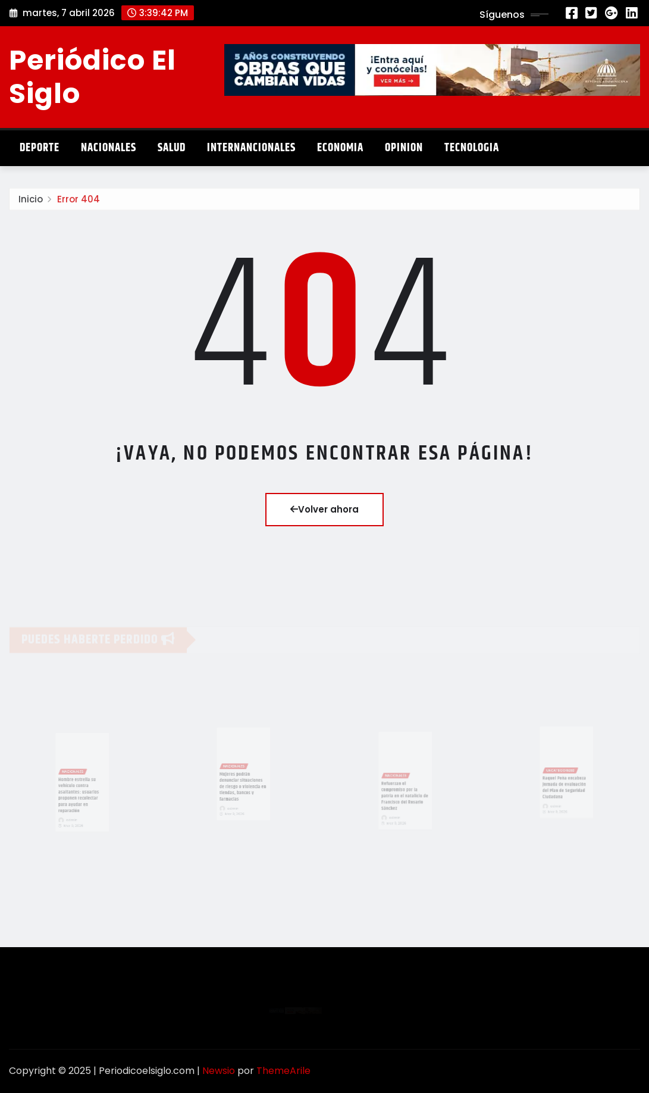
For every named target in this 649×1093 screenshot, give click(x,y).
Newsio (218, 1071)
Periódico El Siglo (92, 76)
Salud (172, 148)
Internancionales (251, 148)
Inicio (30, 201)
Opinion (404, 148)
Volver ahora (324, 509)
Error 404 (78, 201)
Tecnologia (471, 148)
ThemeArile (283, 1071)
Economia (340, 148)
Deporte (39, 148)
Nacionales (108, 148)
